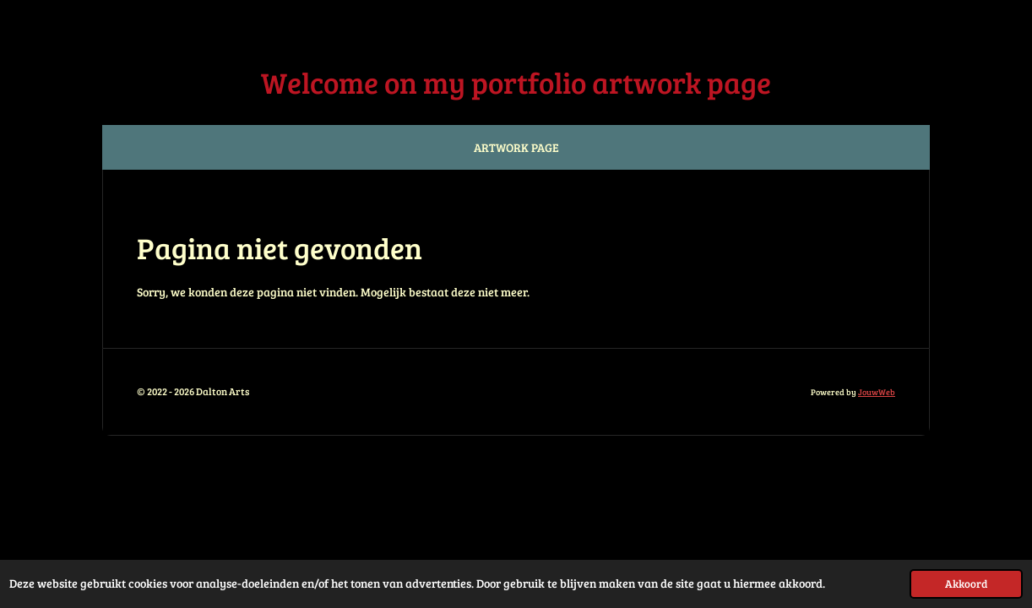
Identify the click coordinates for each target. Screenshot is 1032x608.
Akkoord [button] (966, 583)
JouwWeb (876, 392)
